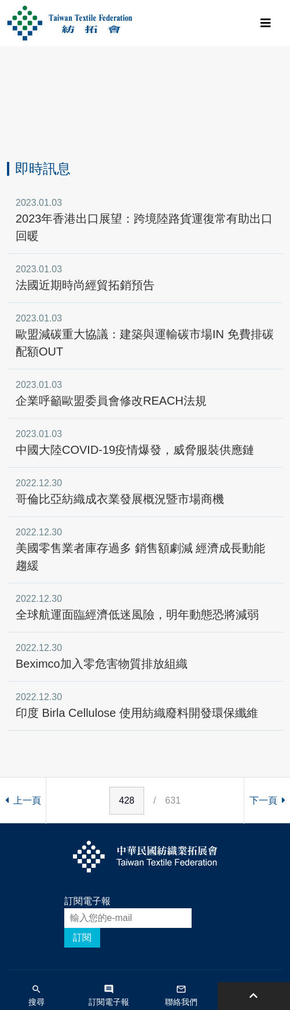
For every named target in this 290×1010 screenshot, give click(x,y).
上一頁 (23, 800)
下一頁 (267, 800)
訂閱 (82, 937)
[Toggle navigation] (265, 23)
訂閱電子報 (87, 901)
